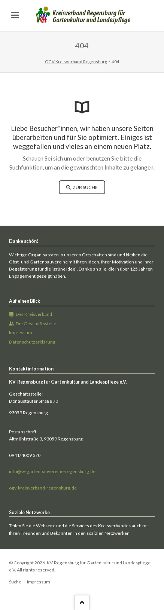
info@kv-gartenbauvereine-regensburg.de (52, 471)
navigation (15, 15)
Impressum (38, 582)
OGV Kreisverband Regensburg (76, 61)
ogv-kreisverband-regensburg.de (43, 488)
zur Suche (85, 187)
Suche (15, 582)
